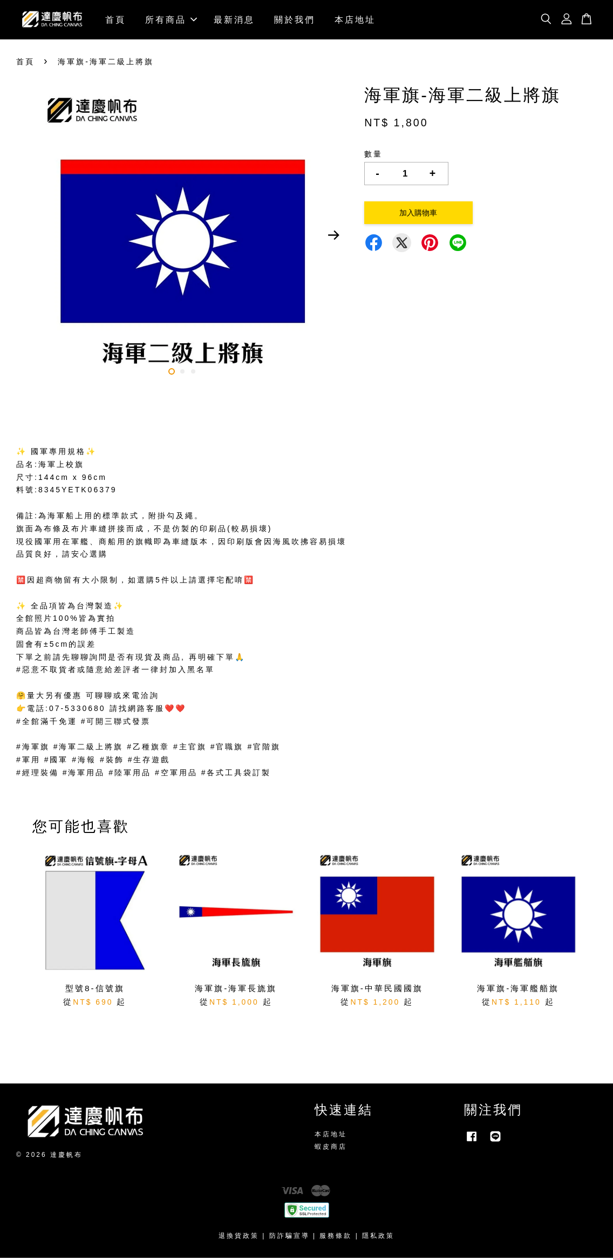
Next (333, 237)
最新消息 (234, 20)
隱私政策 (378, 1238)
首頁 (115, 20)
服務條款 (335, 1238)
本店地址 (355, 20)
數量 (373, 156)
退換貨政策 (239, 1238)
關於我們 (294, 20)
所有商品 (171, 20)
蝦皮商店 (331, 1149)
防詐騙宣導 (289, 1238)
